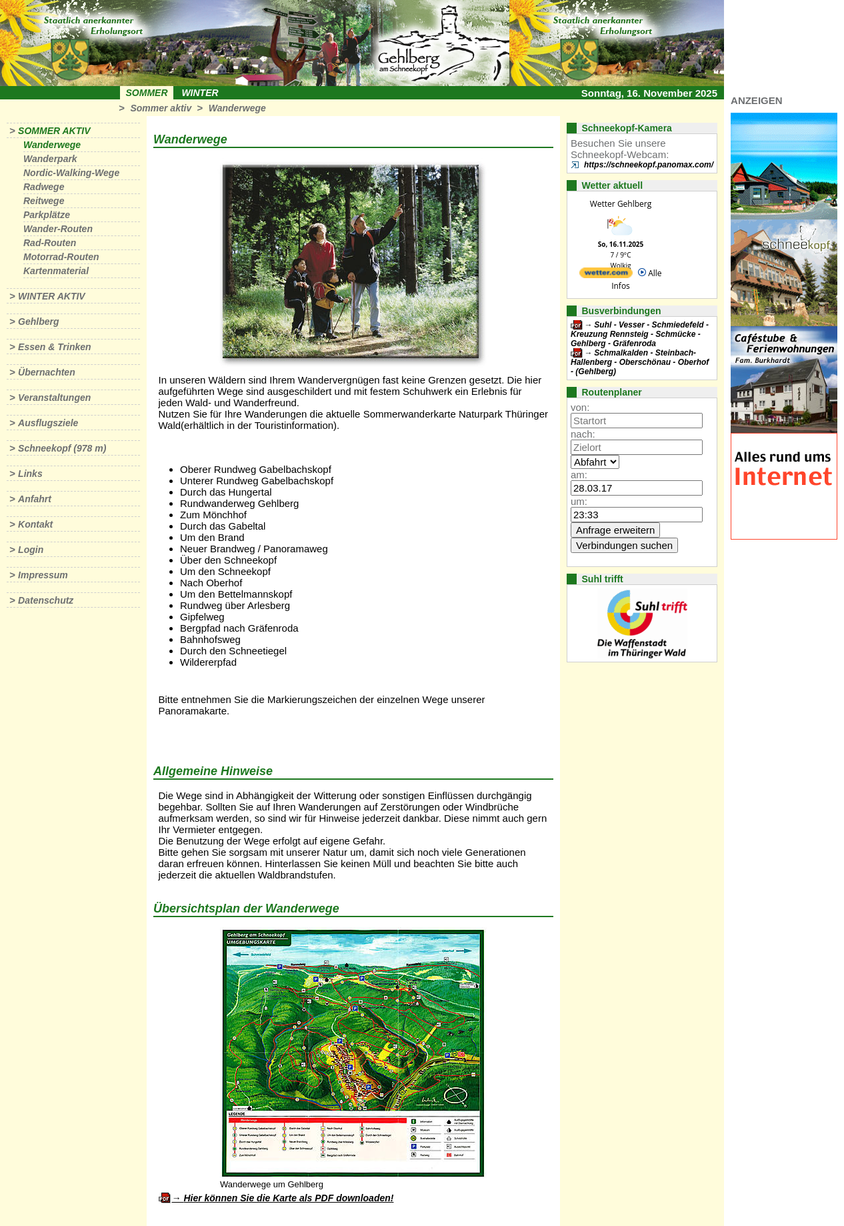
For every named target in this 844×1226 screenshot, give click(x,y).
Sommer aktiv (160, 108)
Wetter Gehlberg (620, 203)
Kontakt (35, 524)
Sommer (147, 92)
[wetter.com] (606, 275)
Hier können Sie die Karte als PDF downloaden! (288, 1198)
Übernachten (46, 372)
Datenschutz (45, 600)
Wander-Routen (58, 228)
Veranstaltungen (54, 397)
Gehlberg (38, 321)
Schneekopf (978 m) (62, 448)
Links (30, 473)
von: (580, 407)
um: (579, 501)
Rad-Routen (49, 242)
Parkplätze (46, 214)
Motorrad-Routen (61, 256)
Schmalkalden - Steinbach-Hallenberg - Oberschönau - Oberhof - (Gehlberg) (640, 362)
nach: (583, 434)
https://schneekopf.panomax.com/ (648, 164)
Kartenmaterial (56, 270)
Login (30, 549)
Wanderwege (237, 108)
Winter (199, 92)
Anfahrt (34, 499)
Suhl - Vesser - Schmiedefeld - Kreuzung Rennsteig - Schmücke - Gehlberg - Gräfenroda (640, 334)
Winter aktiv (51, 296)
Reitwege (43, 200)
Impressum (43, 575)
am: (579, 474)
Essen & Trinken (54, 347)
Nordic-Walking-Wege (71, 172)
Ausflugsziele (48, 423)
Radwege (43, 186)
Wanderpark (50, 158)
